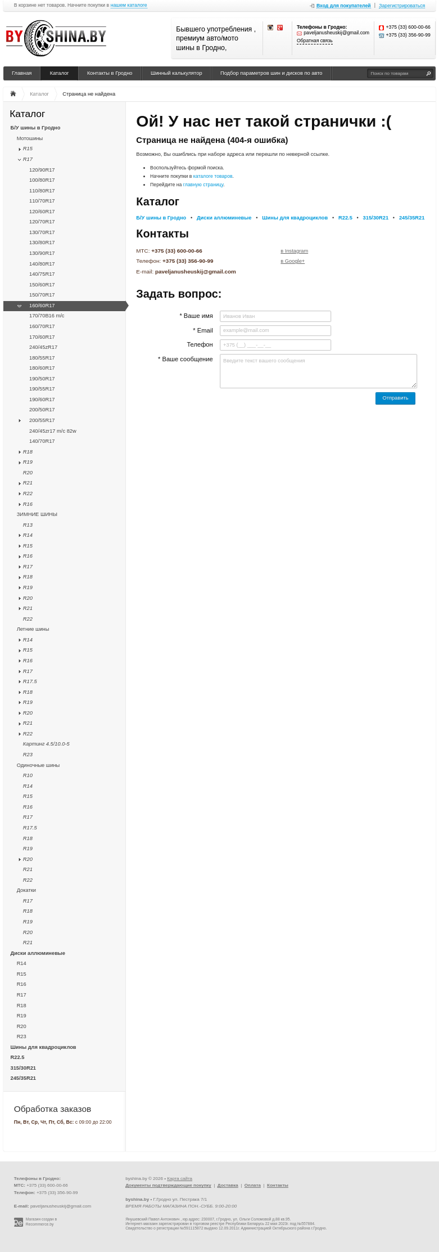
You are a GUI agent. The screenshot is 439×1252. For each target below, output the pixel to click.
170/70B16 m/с (47, 315)
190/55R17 (42, 389)
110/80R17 (42, 191)
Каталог (59, 73)
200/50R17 (42, 409)
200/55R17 (42, 420)
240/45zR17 (43, 347)
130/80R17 (42, 242)
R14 (28, 535)
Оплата (253, 1185)
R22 (28, 493)
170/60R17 (42, 337)
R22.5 (18, 1057)
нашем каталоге (129, 5)
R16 (28, 504)
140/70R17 (42, 441)
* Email (202, 330)
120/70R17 (42, 222)
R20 (28, 472)
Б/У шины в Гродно (36, 128)
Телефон (199, 344)
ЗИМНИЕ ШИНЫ (37, 514)
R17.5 (30, 681)
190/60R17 (42, 399)
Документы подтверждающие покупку (168, 1185)
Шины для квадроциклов (43, 1047)
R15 (28, 148)
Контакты (277, 1185)
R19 (28, 462)
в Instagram (294, 251)
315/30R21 (24, 1068)
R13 (28, 525)
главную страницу (203, 184)
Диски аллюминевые (38, 953)
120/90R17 (42, 170)
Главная (21, 73)
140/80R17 (42, 264)
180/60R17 (42, 368)
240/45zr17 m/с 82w (52, 431)
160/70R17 (42, 326)
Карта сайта (179, 1178)
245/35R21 (24, 1078)
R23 (28, 754)
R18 (28, 452)
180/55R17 (42, 358)
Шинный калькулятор (176, 73)
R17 (28, 159)
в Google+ (292, 261)
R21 (28, 483)
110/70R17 (42, 201)
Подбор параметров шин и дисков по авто (271, 73)
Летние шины (33, 629)
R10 (28, 775)
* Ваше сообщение (185, 359)
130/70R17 (42, 232)
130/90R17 (42, 253)
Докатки (26, 890)
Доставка (228, 1185)
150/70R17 (42, 295)
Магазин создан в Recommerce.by (41, 1221)
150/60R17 (42, 285)
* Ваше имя (195, 315)
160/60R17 (42, 305)
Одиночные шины (38, 765)
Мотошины (30, 138)
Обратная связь (315, 40)
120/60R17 (42, 211)
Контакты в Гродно (110, 73)
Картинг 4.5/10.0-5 (46, 744)
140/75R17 (42, 274)
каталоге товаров (213, 176)
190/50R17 (42, 379)
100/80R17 (42, 180)
